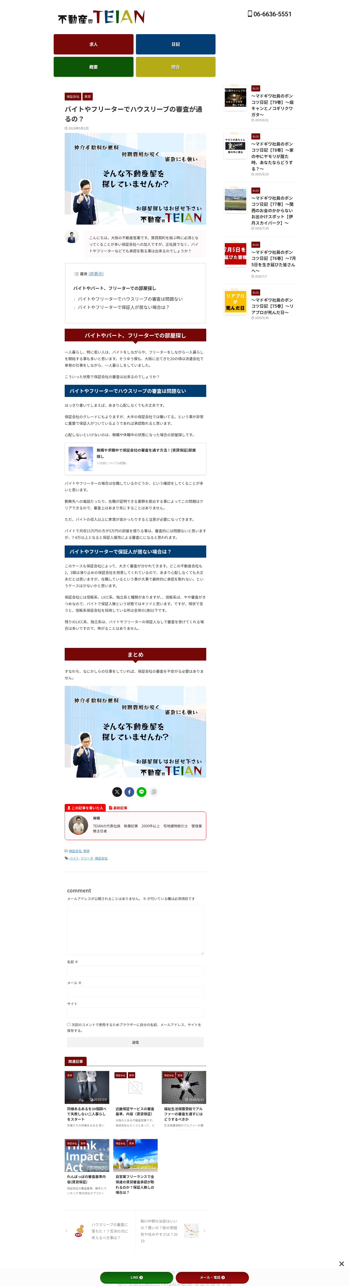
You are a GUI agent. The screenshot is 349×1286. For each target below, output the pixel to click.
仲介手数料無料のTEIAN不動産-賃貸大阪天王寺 (174, 1261)
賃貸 (86, 829)
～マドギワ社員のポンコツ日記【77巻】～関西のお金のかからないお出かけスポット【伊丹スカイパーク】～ (274, 169)
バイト (74, 835)
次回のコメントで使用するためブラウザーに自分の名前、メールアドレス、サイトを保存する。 (134, 1004)
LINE (137, 1277)
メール (74, 959)
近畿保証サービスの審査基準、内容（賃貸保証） (135, 1088)
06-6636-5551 (270, 14)
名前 (72, 938)
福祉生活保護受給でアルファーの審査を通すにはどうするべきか (183, 1090)
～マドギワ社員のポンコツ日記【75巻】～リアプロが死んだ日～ (272, 251)
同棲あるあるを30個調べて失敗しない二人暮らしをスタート (86, 1090)
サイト (72, 980)
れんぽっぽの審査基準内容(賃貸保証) (86, 1156)
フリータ (87, 835)
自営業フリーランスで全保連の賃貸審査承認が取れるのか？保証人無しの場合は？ (135, 1161)
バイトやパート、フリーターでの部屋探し (110, 269)
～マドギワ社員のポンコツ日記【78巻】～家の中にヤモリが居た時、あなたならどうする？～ (272, 125)
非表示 (95, 254)
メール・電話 (212, 1277)
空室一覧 (174, 1248)
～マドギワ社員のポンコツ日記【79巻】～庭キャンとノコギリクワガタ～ (272, 82)
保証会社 (75, 829)
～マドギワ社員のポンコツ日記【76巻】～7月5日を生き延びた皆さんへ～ (272, 212)
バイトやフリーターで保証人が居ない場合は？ (116, 285)
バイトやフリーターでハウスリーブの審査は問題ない (121, 278)
